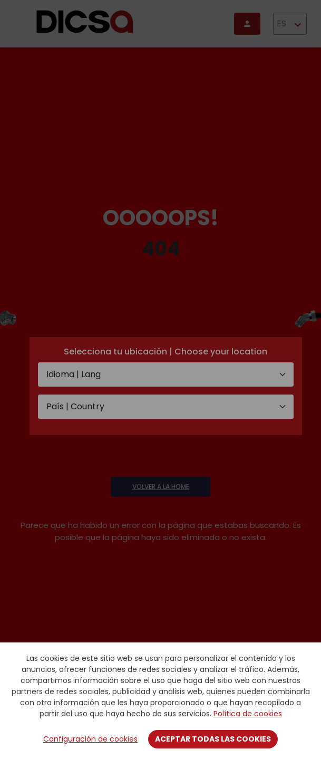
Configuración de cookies (90, 739)
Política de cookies (247, 713)
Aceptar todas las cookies (213, 739)
